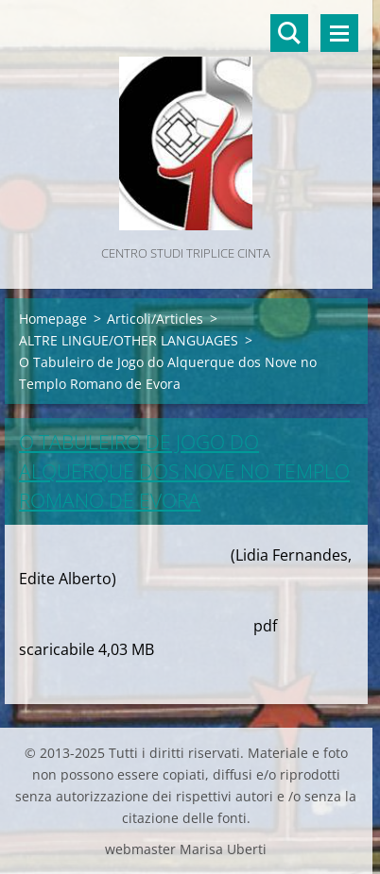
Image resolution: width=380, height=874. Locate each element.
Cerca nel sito (289, 33)
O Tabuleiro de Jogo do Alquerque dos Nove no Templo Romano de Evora (184, 471)
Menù (339, 33)
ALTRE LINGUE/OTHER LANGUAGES (128, 340)
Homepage (53, 319)
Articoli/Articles (155, 319)
